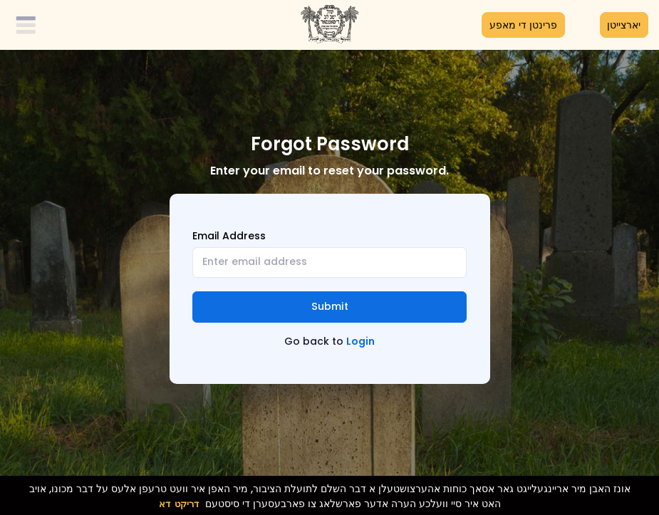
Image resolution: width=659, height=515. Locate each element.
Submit (329, 306)
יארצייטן (623, 25)
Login (360, 341)
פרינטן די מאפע (523, 25)
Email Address (229, 236)
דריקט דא (179, 504)
